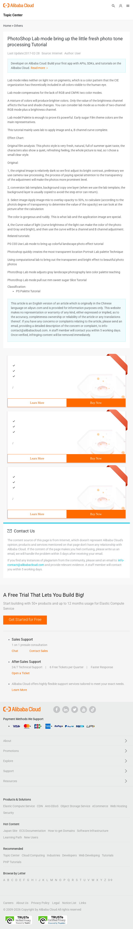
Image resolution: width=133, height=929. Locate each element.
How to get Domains (61, 830)
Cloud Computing (33, 855)
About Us (22, 903)
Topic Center (11, 855)
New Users (31, 837)
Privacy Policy (40, 903)
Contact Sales (38, 651)
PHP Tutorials (12, 862)
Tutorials (107, 855)
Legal (55, 903)
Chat (15, 651)
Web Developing (89, 855)
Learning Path (12, 837)
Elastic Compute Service (19, 806)
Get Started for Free (25, 619)
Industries (53, 855)
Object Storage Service (75, 806)
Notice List (69, 903)
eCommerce (100, 806)
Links (82, 903)
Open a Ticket (21, 673)
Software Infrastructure (92, 830)
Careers (8, 903)
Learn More (37, 402)
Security (8, 812)
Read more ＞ (40, 68)
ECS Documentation (32, 830)
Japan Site (10, 830)
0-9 (110, 880)
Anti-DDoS (51, 806)
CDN (40, 806)
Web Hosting (118, 806)
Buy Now (96, 402)
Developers (69, 855)
